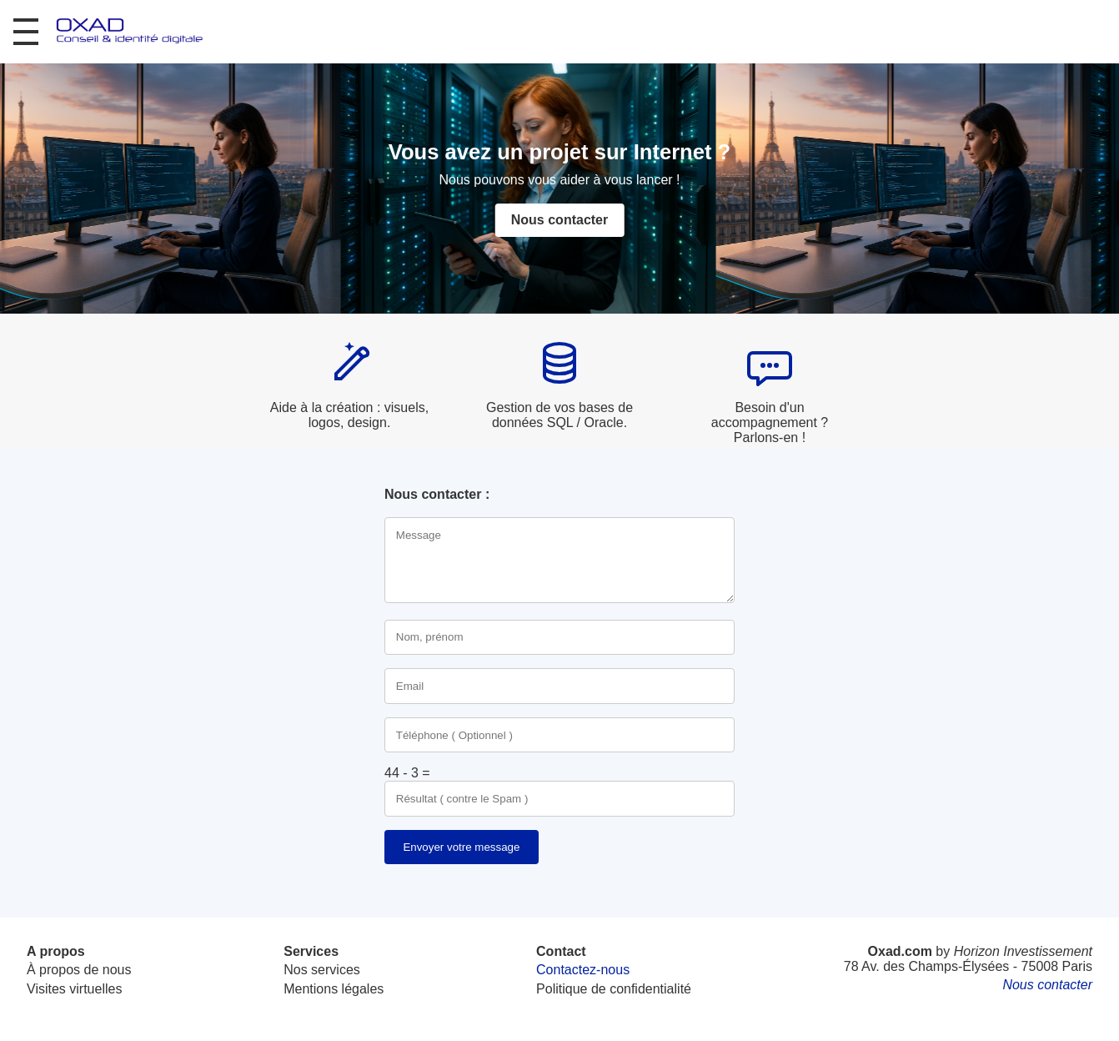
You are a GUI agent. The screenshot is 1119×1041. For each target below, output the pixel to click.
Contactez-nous (583, 970)
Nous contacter (559, 220)
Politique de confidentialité (613, 989)
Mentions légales (334, 989)
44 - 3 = (407, 773)
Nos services (322, 970)
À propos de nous (79, 970)
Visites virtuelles (74, 989)
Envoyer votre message (461, 847)
